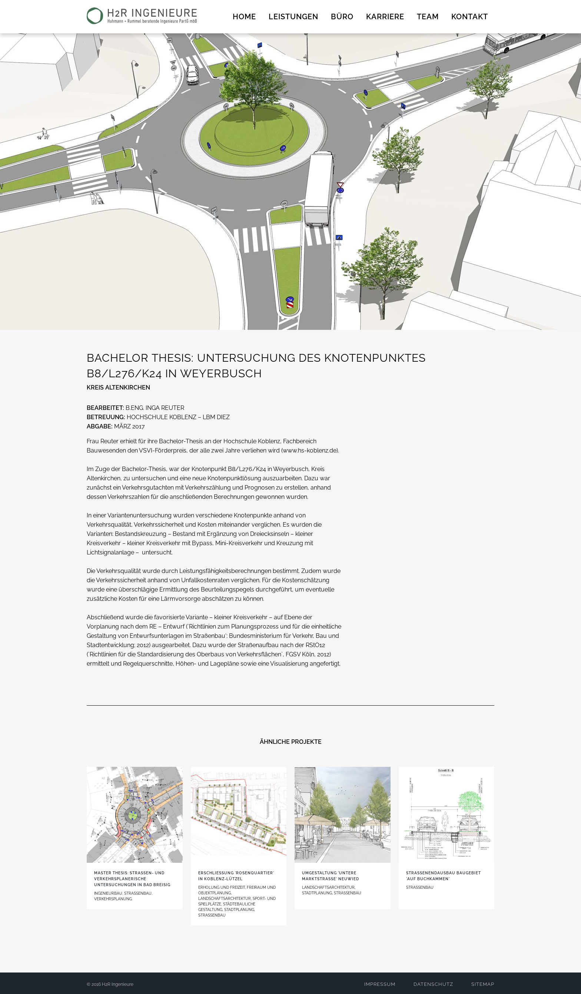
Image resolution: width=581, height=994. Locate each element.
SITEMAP (482, 984)
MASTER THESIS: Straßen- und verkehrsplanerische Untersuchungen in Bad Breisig (132, 879)
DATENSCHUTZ (433, 984)
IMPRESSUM (379, 984)
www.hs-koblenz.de (309, 450)
